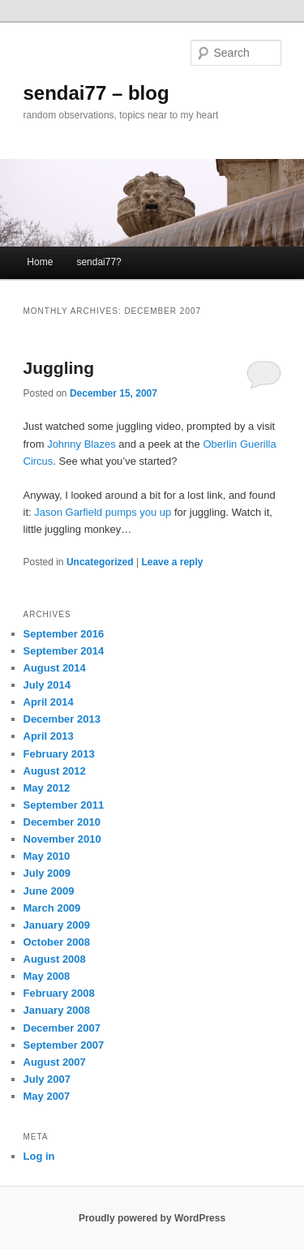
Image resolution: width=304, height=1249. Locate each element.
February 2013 (59, 754)
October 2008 (57, 942)
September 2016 (64, 634)
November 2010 (62, 839)
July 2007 (47, 1079)
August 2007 (55, 1062)
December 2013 (62, 719)
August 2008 (55, 959)
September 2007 (64, 1045)
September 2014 (64, 651)
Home (40, 262)
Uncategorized (100, 562)
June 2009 (49, 891)
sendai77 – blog (96, 93)
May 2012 (47, 788)
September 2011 (64, 805)
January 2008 (57, 1010)
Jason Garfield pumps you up (102, 512)
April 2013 (49, 736)
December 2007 (62, 1028)
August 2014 (55, 668)
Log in (39, 1156)
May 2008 (47, 976)
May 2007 (47, 1096)
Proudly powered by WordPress (152, 1218)
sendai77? (98, 262)
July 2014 (47, 685)
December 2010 (62, 822)
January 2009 (57, 925)
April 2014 (49, 702)
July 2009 (47, 873)
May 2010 (47, 856)
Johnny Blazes (81, 444)
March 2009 (52, 908)
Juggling (59, 367)
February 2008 (59, 993)
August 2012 (55, 771)
